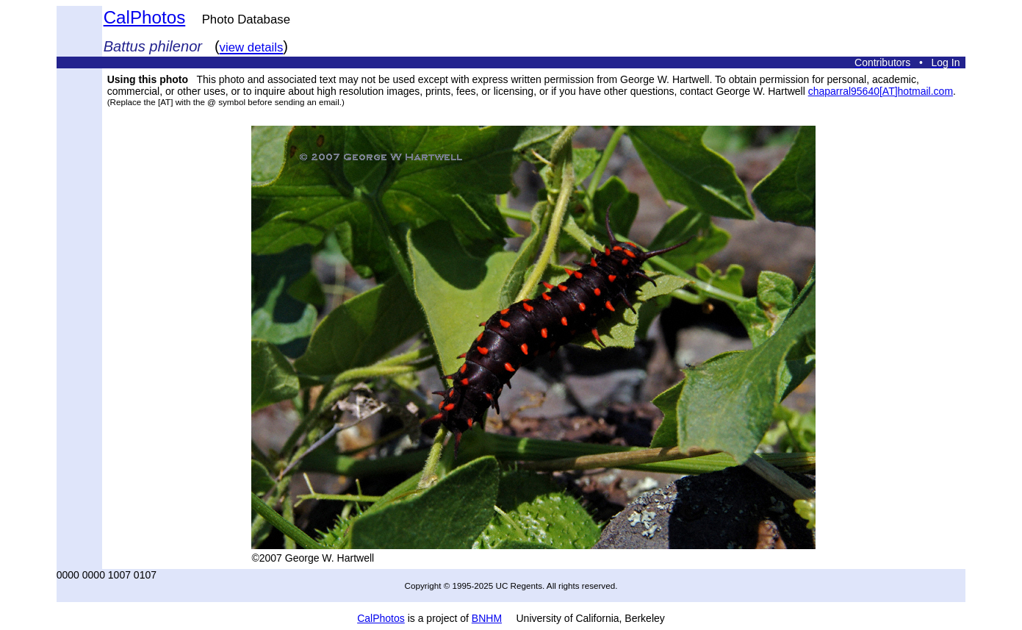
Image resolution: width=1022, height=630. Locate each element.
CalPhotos (145, 17)
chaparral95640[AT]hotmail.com (880, 91)
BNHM (487, 618)
